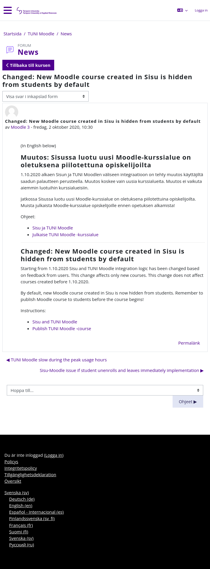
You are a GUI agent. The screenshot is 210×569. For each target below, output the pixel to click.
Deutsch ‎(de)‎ (21, 499)
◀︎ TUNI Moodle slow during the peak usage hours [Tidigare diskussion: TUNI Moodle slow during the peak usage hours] (56, 360)
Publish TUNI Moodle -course (61, 328)
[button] (182, 10)
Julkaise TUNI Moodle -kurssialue (65, 234)
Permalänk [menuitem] (189, 343)
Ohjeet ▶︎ (188, 401)
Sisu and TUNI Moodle (54, 322)
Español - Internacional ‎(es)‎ (36, 512)
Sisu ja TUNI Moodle (52, 228)
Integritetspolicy (20, 468)
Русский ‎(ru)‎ (21, 545)
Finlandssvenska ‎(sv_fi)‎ (31, 518)
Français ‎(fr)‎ (21, 525)
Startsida (13, 34)
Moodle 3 (20, 127)
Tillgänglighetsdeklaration (30, 474)
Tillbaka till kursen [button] (28, 65)
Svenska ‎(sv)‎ (16, 492)
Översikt (12, 481)
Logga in (201, 10)
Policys (11, 461)
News (66, 34)
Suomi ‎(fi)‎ (18, 532)
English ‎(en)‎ (20, 505)
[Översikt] (36, 10)
